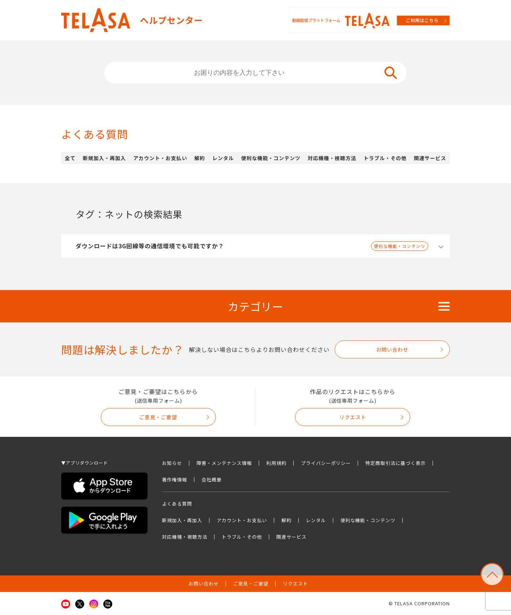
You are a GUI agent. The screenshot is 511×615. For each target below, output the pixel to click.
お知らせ (172, 463)
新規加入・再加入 (104, 158)
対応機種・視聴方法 (332, 158)
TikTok (107, 604)
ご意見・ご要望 (158, 417)
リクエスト (352, 417)
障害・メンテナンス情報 (224, 463)
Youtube (65, 604)
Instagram (93, 604)
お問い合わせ (392, 349)
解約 (199, 158)
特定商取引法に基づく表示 (395, 463)
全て (70, 158)
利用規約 (276, 463)
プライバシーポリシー (326, 463)
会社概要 (212, 479)
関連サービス (430, 158)
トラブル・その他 (385, 158)
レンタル (223, 158)
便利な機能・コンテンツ (270, 158)
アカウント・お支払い (160, 158)
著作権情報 (174, 479)
